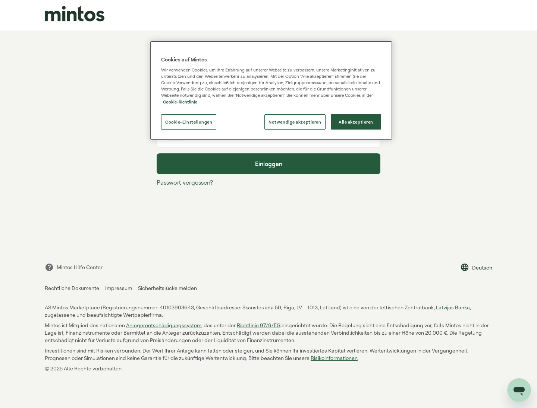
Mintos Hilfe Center (74, 267)
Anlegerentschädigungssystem (163, 325)
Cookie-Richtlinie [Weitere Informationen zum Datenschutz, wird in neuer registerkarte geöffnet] (180, 102)
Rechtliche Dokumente (72, 288)
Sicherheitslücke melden (167, 288)
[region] (271, 90)
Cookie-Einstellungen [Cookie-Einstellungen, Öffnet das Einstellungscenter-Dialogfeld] (188, 122)
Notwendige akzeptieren (294, 122)
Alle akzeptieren (356, 122)
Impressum (118, 288)
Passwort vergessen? (185, 182)
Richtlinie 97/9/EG (258, 325)
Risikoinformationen (334, 358)
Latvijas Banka (453, 307)
